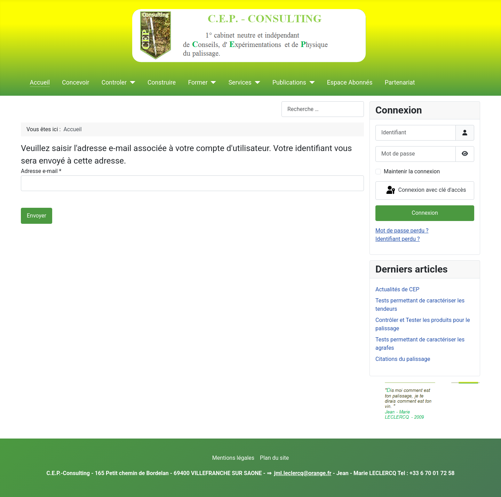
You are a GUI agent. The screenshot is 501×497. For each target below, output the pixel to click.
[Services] (256, 82)
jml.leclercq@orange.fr (303, 473)
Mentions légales (233, 458)
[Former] (212, 82)
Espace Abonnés (350, 82)
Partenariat (400, 82)
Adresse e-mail (41, 171)
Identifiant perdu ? (397, 239)
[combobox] (322, 109)
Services (240, 82)
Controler (114, 82)
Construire (162, 82)
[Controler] (131, 82)
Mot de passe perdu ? (402, 230)
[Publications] (310, 82)
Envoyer (36, 215)
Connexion (425, 213)
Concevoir (75, 82)
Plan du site (274, 458)
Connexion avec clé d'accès (425, 190)
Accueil (40, 82)
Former (197, 82)
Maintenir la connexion (412, 171)
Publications (289, 82)
